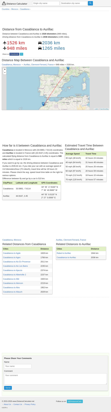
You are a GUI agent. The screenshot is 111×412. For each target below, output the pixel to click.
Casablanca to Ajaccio (12, 270)
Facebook (14, 54)
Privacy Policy (30, 404)
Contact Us (17, 404)
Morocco (17, 65)
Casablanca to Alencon (13, 283)
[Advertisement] (55, 18)
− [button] (5, 72)
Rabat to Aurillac (64, 253)
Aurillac (27, 65)
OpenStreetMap (104, 109)
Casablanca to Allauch (12, 292)
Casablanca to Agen (11, 257)
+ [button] (5, 69)
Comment (8, 371)
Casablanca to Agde (11, 253)
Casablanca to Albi (11, 279)
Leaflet (96, 109)
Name (6, 362)
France (51, 65)
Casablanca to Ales (11, 287)
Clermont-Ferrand (39, 65)
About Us (7, 404)
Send (8, 388)
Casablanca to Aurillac (66, 257)
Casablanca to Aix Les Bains (15, 266)
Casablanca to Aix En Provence (16, 262)
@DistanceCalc (75, 401)
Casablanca (7, 65)
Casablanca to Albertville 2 (14, 275)
